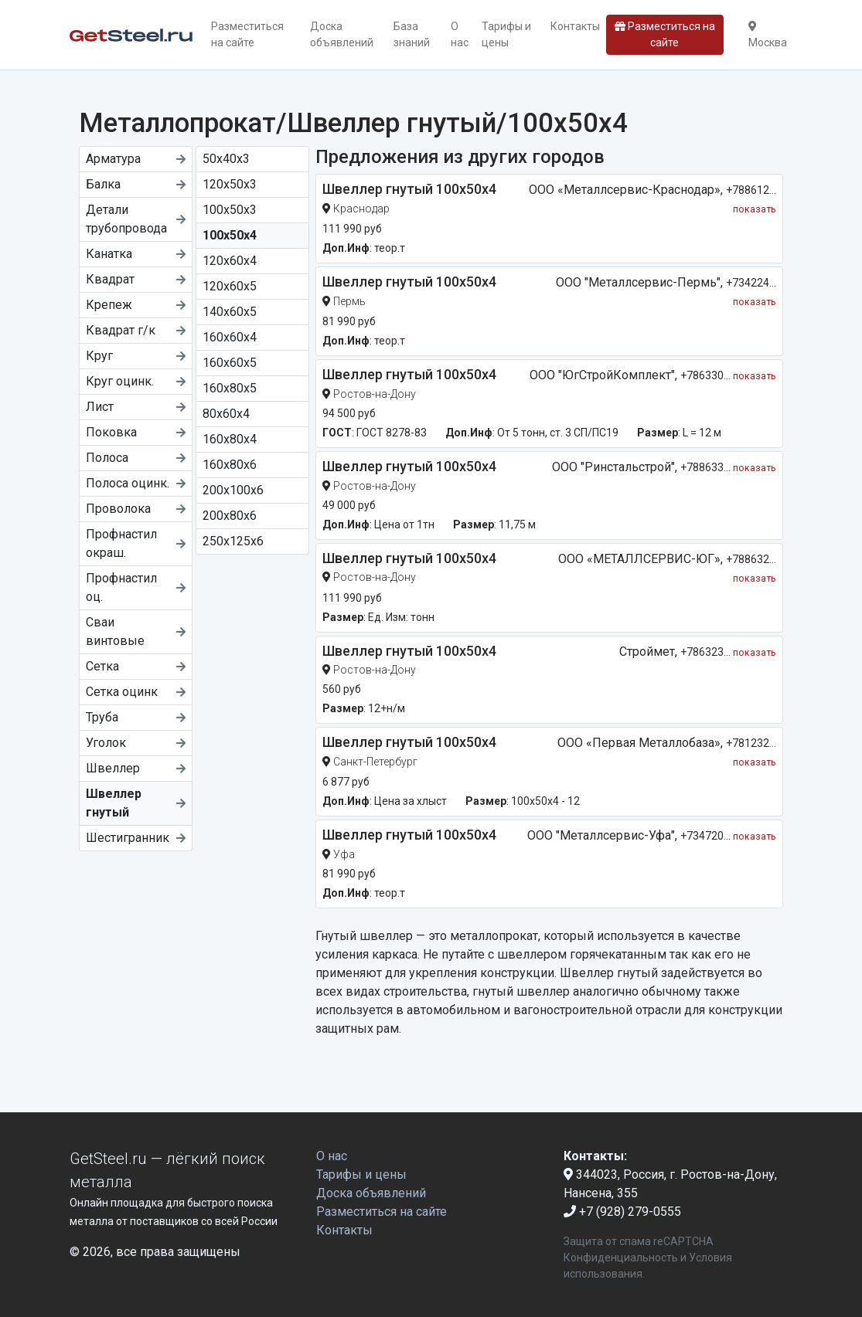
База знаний (412, 34)
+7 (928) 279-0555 (622, 1211)
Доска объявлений (341, 34)
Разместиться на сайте (247, 34)
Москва (767, 35)
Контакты (575, 26)
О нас (459, 34)
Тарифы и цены (506, 34)
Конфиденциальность (621, 1257)
